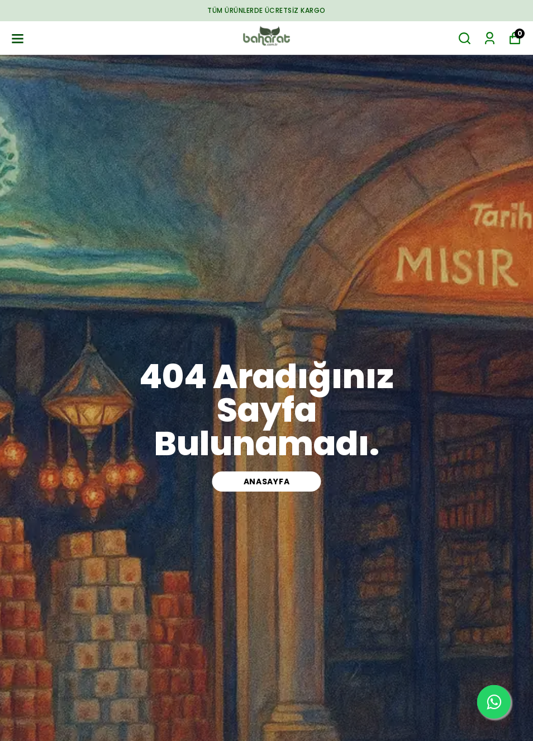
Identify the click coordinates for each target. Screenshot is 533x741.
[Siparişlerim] (490, 38)
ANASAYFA (267, 481)
